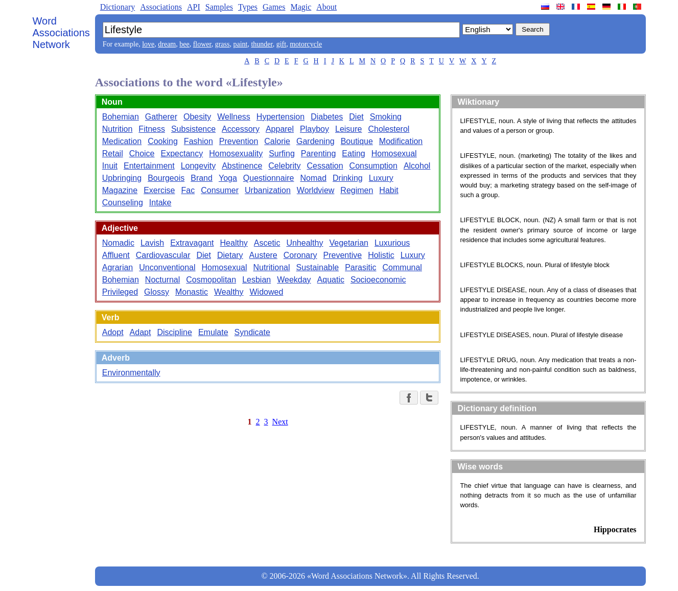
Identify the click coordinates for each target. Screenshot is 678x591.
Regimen (356, 190)
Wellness (233, 116)
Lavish (152, 243)
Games (274, 7)
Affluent (116, 255)
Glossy (156, 292)
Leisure (348, 129)
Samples (219, 7)
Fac (188, 190)
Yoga (228, 178)
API (193, 7)
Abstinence (242, 165)
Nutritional (271, 267)
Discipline (174, 332)
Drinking (348, 178)
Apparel (280, 129)
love (148, 44)
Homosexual (394, 153)
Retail (112, 153)
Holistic (381, 255)
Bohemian (120, 116)
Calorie (277, 141)
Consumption (373, 165)
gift (281, 44)
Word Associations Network (61, 32)
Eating (353, 153)
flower (202, 44)
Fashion (198, 141)
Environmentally (131, 372)
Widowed (267, 292)
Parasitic (360, 267)
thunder (261, 44)
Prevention (239, 141)
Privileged (120, 292)
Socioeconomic (378, 279)
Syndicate (252, 332)
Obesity (197, 116)
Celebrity (284, 165)
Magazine (119, 190)
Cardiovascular (163, 255)
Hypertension (280, 116)
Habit (388, 190)
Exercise (159, 190)
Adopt (113, 332)
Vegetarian (348, 243)
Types (248, 7)
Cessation (325, 165)
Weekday (294, 279)
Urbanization (268, 190)
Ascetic (267, 243)
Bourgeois (166, 178)
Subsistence (193, 129)
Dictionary (117, 7)
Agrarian (117, 267)
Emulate (213, 332)
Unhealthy (304, 243)
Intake (160, 202)
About (326, 7)
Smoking (386, 116)
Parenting (318, 153)
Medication (122, 141)
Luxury (381, 178)
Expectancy (182, 153)
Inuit (110, 165)
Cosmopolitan (211, 279)
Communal (402, 267)
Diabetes (327, 116)
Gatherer (161, 116)
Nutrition (117, 129)
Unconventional (167, 267)
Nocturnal (162, 279)
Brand (202, 178)
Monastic (191, 292)
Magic (300, 7)
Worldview (316, 190)
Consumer (220, 190)
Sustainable (317, 267)
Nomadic (118, 243)
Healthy (234, 243)
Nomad (313, 178)
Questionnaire (268, 178)
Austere (263, 255)
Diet (356, 116)
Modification (401, 141)
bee (184, 44)
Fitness (151, 129)
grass (222, 44)
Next (280, 421)
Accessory (241, 129)
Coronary (300, 255)
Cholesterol (388, 129)
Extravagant (192, 243)
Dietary (230, 255)
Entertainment (149, 165)
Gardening (315, 141)
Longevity (198, 165)
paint (240, 44)
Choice (142, 153)
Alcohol (417, 165)
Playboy (314, 129)
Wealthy (229, 292)
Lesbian (256, 279)
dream (167, 44)
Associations (161, 7)
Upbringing (122, 178)
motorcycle (306, 44)
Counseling (122, 202)
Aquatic (330, 279)
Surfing (282, 153)
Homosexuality (236, 153)
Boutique (357, 141)
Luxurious (392, 243)
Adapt (140, 332)
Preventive (342, 255)
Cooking (163, 141)
